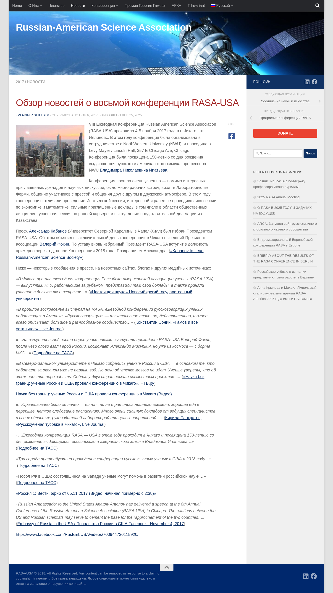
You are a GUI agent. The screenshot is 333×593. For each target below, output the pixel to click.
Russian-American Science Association (103, 27)
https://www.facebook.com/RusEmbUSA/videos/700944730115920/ (77, 534)
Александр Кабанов (48, 231)
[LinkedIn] (307, 82)
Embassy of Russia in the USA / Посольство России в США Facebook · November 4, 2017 (100, 524)
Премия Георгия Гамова (145, 6)
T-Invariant (196, 6)
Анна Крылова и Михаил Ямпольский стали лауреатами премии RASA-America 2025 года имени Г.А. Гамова (285, 293)
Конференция (103, 6)
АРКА (176, 6)
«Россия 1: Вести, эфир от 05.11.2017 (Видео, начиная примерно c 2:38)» (86, 493)
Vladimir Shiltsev (33, 115)
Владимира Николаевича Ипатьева (133, 170)
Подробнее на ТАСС (53, 353)
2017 (20, 82)
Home (17, 6)
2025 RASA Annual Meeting (278, 197)
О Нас (33, 6)
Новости (78, 6)
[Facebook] (314, 82)
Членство (57, 6)
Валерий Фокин (54, 244)
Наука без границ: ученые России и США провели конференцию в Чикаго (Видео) (94, 394)
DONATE (285, 133)
